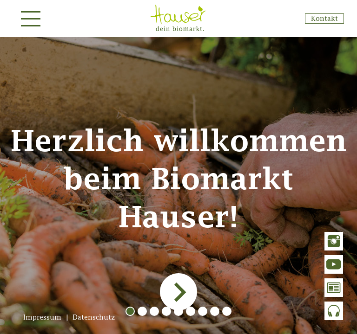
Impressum (42, 317)
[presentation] (177, 291)
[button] (130, 311)
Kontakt (324, 18)
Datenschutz (94, 317)
